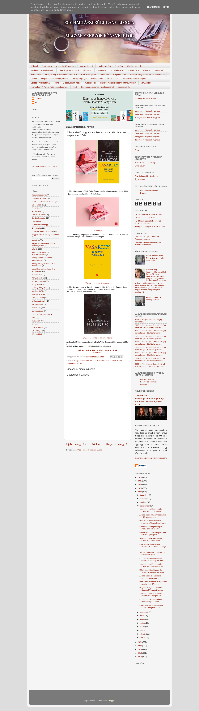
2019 (140, 649)
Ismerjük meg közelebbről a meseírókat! (147, 74)
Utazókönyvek (38, 327)
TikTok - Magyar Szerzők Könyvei (148, 214)
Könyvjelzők (146, 83)
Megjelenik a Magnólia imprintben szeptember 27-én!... (153, 583)
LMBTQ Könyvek (39, 288)
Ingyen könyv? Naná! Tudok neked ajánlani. (50, 87)
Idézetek (147, 70)
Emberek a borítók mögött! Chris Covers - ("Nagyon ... (152, 534)
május (142, 623)
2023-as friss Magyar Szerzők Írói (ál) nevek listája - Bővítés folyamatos (150, 354)
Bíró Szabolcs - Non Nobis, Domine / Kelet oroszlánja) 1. (155, 258)
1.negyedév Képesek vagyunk (147, 111)
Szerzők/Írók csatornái (40, 83)
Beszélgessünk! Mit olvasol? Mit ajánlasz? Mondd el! (148, 243)
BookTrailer (36, 74)
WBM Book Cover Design (145, 163)
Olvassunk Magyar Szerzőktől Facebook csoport (147, 238)
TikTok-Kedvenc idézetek (145, 218)
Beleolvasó (159, 70)
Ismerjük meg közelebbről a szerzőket (61, 74)
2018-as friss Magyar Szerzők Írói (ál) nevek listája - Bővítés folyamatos (150, 326)
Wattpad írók (90, 83)
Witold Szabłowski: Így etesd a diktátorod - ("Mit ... (152, 553)
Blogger (111, 701)
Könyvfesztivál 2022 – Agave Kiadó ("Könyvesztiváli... (151, 606)
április (142, 627)
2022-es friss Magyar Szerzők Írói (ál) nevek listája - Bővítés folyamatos (150, 348)
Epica (137, 150)
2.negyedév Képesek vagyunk (147, 133)
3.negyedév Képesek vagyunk (147, 114)
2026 (140, 477)
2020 (140, 646)
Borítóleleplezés (118, 70)
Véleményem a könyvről (68, 70)
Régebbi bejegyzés (117, 444)
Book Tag (119, 66)
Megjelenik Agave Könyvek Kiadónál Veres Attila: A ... (151, 589)
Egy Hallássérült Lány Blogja (46, 166)
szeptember (145, 506)
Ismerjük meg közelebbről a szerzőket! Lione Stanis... (150, 510)
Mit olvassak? (113, 79)
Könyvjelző (36, 284)
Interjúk (34, 79)
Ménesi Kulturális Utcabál (100, 361)
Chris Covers (140, 166)
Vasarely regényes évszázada (97, 283)
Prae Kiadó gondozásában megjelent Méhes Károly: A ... (152, 522)
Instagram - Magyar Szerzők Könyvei (150, 226)
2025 (140, 481)
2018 (140, 653)
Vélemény (36, 331)
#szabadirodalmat (39, 195)
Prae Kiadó (117, 361)
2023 (140, 488)
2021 (140, 642)
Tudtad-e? (104, 74)
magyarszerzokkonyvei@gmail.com (151, 458)
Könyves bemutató (81, 361)
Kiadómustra (133, 70)
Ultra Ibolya (97, 230)
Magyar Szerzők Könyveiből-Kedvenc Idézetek (148, 382)
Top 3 (75, 87)
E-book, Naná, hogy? (72, 83)
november (144, 499)
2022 (140, 492)
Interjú (34, 249)
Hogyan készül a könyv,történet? (55, 79)
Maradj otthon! (97, 79)
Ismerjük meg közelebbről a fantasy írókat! (118, 83)
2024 (140, 484)
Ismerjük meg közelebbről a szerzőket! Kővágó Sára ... (151, 594)
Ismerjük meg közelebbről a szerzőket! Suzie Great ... (151, 539)
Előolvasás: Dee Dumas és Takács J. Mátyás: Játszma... (152, 571)
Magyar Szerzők (87, 66)
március (143, 630)
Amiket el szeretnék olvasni (42, 70)
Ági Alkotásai (140, 179)
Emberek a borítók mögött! (134, 79)
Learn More (153, 7)
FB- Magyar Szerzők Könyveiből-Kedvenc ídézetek (148, 222)
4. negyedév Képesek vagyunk (147, 117)
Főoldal (35, 66)
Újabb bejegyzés (76, 444)
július (142, 616)
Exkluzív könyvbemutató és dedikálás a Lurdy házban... (151, 559)
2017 (140, 657)
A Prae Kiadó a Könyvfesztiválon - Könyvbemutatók (152, 516)
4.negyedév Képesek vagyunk (147, 140)
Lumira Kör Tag (104, 66)
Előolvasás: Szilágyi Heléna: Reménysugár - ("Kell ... (151, 600)
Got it (166, 7)
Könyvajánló (37, 278)
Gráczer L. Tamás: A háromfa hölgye (97, 338)
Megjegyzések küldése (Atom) (89, 450)
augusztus (144, 612)
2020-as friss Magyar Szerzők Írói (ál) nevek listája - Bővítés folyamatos (150, 337)
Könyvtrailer (101, 70)
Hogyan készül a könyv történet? (45, 235)
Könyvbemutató (119, 74)
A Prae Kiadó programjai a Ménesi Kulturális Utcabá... (151, 577)
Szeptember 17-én (74, 364)
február (143, 634)
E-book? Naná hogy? (40, 225)
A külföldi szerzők (134, 66)
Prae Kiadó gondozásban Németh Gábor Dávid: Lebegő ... (152, 546)
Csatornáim (47, 66)
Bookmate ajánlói (88, 74)
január (143, 637)
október (143, 502)
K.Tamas (38, 98)
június (142, 619)
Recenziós (36, 308)
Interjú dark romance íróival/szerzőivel (97, 87)
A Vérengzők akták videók (145, 98)
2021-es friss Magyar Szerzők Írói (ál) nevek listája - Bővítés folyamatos (150, 343)
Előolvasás (87, 70)
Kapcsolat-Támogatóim (66, 66)
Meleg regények (80, 79)
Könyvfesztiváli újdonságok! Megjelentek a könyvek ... (151, 528)
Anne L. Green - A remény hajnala (153, 298)
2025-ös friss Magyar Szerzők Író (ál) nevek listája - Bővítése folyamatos (150, 365)
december (144, 495)
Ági (36, 102)
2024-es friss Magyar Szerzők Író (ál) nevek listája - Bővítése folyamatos (150, 359)
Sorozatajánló (124, 87)
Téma (56, 83)
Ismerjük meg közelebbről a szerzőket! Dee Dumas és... (151, 565)
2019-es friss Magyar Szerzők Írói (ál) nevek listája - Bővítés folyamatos (150, 332)
